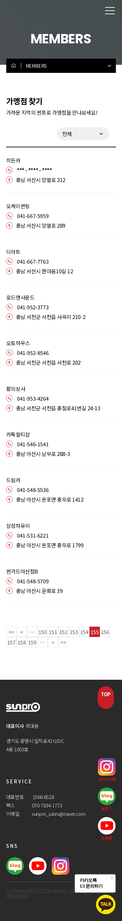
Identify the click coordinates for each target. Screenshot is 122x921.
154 (84, 632)
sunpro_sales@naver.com (58, 813)
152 (63, 632)
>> (63, 642)
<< (11, 632)
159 (32, 642)
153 (74, 632)
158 (22, 642)
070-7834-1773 (47, 805)
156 (105, 632)
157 (11, 642)
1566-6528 (43, 796)
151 (53, 632)
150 (42, 632)
